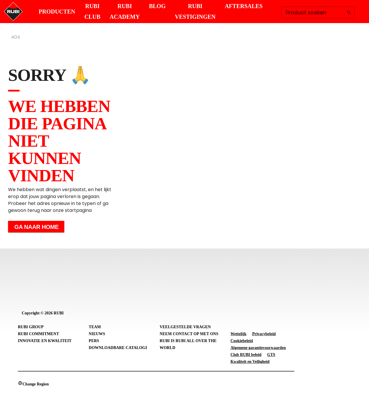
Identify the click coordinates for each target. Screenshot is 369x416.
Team (95, 327)
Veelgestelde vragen (185, 327)
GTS (271, 354)
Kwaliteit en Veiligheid (249, 361)
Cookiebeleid (241, 341)
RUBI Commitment (38, 334)
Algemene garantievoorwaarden (258, 348)
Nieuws (97, 334)
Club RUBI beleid (245, 354)
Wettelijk (238, 334)
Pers (94, 341)
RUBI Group (31, 327)
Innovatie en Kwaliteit (44, 341)
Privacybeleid (264, 334)
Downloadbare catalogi (118, 348)
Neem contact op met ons (189, 334)
